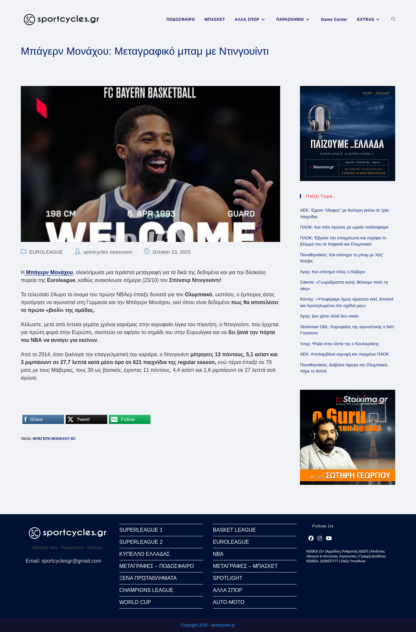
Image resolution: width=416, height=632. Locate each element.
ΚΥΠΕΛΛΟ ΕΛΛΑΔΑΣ (144, 554)
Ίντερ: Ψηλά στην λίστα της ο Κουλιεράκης (339, 343)
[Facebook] (311, 538)
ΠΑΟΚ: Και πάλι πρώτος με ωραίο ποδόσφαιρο (344, 227)
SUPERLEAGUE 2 (140, 542)
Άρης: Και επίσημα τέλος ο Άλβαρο (332, 271)
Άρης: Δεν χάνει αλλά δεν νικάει (329, 316)
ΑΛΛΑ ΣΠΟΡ (227, 590)
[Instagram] (320, 538)
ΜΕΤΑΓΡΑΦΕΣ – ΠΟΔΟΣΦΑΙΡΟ (156, 566)
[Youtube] (329, 538)
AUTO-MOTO (228, 602)
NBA (218, 554)
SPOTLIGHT (227, 578)
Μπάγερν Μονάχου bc (54, 439)
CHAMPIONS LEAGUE (146, 590)
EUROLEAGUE (46, 252)
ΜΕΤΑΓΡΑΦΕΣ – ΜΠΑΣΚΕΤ (245, 566)
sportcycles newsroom (107, 252)
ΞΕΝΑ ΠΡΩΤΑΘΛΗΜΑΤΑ (147, 578)
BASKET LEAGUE (234, 530)
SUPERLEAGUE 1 (140, 530)
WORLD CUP (135, 602)
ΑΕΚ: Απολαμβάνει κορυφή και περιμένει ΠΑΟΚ (344, 354)
